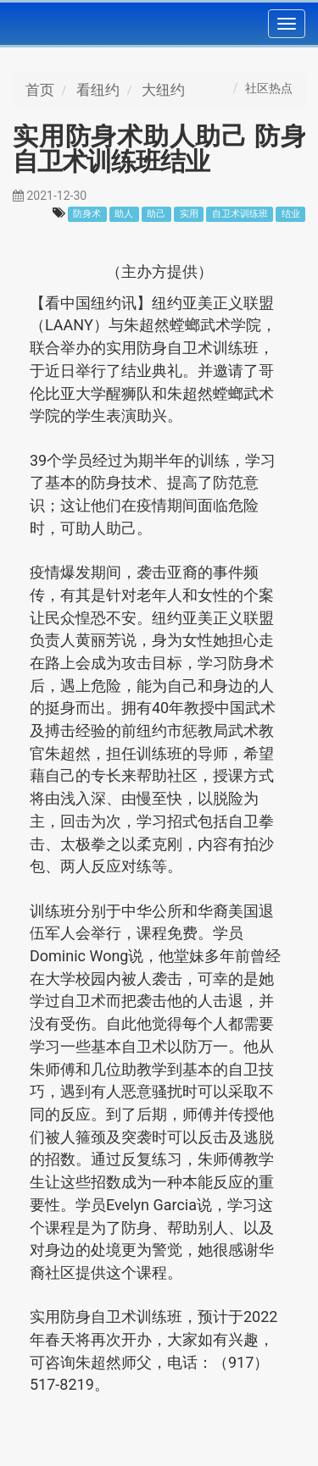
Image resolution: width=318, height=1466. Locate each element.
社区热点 (269, 88)
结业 (291, 213)
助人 (123, 213)
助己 (156, 213)
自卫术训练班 (240, 213)
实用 (189, 213)
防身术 (87, 213)
